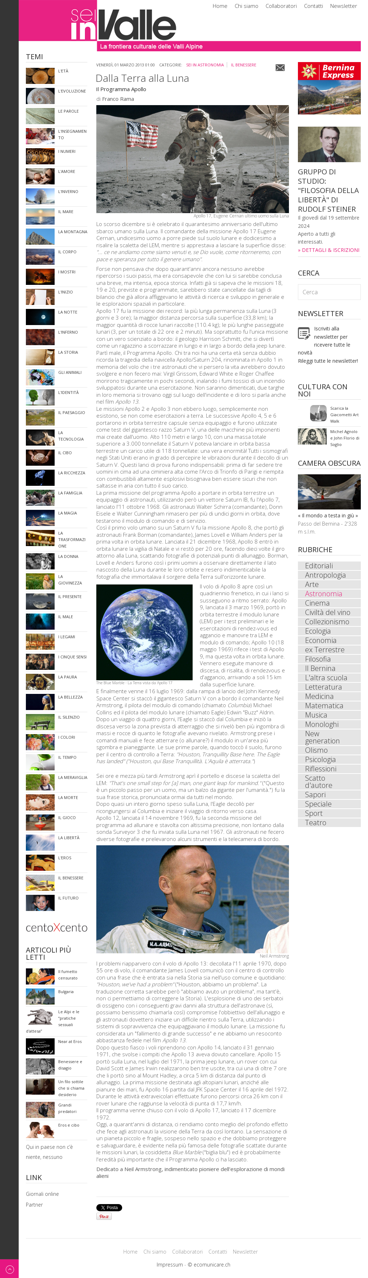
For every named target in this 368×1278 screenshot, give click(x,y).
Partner (34, 1204)
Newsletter (343, 5)
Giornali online (42, 1193)
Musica (316, 715)
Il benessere (243, 64)
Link (34, 1178)
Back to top (9, 1268)
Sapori (315, 794)
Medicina (319, 696)
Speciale (318, 804)
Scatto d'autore (318, 782)
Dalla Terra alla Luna (142, 78)
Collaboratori (281, 5)
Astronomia (323, 593)
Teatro (315, 822)
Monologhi (322, 724)
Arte (312, 584)
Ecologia (318, 631)
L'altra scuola (326, 677)
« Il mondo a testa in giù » (328, 515)
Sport (314, 813)
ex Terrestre (325, 649)
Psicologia (320, 759)
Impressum (170, 1264)
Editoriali (319, 566)
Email (280, 67)
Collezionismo (327, 621)
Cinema (317, 603)
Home (220, 5)
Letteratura (323, 687)
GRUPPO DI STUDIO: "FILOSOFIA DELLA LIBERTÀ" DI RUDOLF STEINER (328, 190)
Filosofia (318, 659)
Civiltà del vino (327, 612)
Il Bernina (320, 668)
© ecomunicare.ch (209, 1264)
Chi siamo (246, 5)
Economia (321, 640)
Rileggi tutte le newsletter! (328, 360)
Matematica (324, 705)
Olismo (316, 750)
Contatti (313, 5)
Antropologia (325, 575)
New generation (322, 737)
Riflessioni (320, 769)
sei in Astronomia (205, 64)
